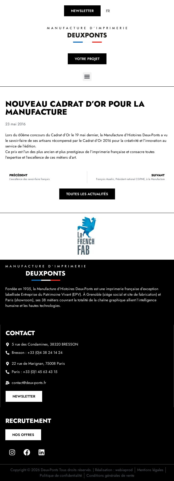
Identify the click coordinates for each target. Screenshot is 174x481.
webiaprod (124, 469)
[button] (87, 76)
